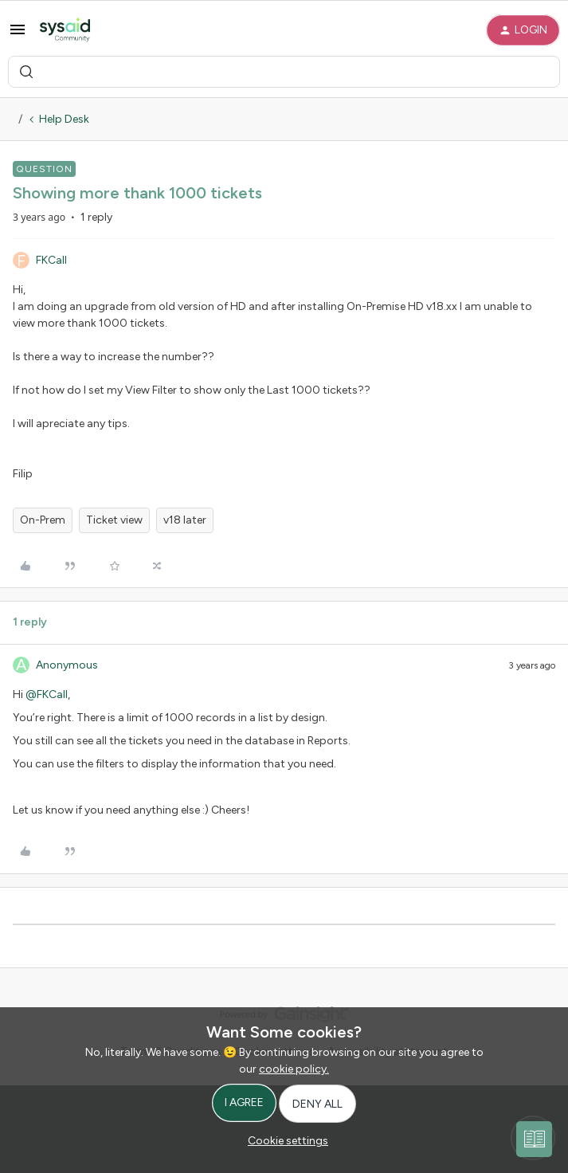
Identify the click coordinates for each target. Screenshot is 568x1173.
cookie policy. (294, 1069)
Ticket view (114, 520)
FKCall (51, 260)
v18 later (184, 520)
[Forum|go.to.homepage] (65, 30)
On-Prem (42, 520)
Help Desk (64, 119)
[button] (17, 29)
